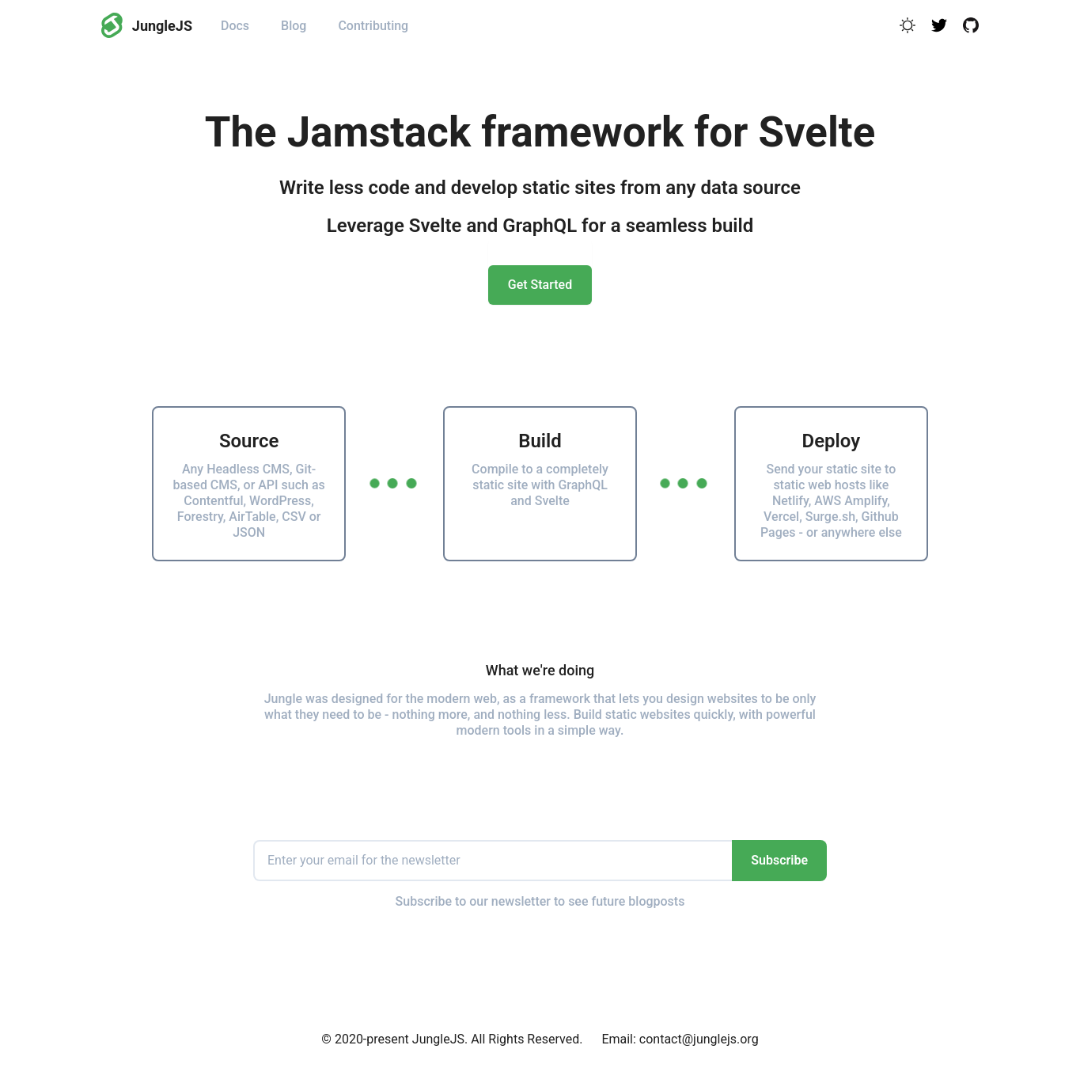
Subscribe (779, 860)
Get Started (540, 284)
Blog (293, 25)
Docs (235, 25)
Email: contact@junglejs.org (679, 1039)
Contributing (373, 25)
